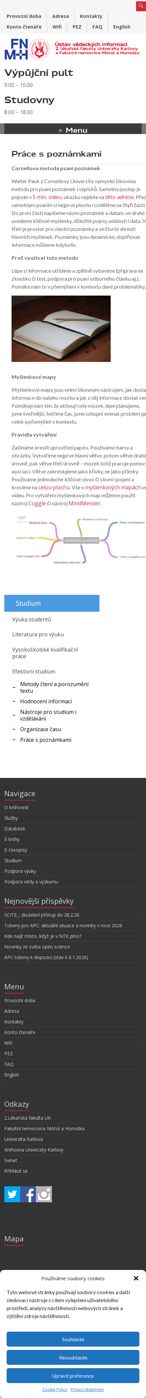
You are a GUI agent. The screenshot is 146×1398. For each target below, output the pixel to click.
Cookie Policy (54, 1389)
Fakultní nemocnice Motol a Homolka (44, 1128)
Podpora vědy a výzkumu (31, 881)
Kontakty (91, 16)
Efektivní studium (33, 671)
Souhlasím (73, 1339)
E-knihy (11, 839)
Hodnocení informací (46, 701)
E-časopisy (15, 850)
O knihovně (16, 807)
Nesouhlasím (73, 1358)
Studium (13, 860)
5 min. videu (47, 197)
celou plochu (54, 487)
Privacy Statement (87, 1389)
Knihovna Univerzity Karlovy (33, 1150)
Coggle (37, 503)
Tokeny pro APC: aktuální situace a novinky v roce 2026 (63, 925)
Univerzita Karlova (23, 1139)
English (121, 27)
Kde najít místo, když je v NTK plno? (42, 936)
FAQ (97, 27)
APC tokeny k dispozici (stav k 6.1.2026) (46, 957)
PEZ (77, 27)
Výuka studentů (31, 619)
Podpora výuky (20, 871)
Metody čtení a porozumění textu (54, 687)
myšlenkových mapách (113, 487)
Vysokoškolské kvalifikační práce (45, 653)
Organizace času (40, 729)
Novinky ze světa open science (37, 947)
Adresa (60, 16)
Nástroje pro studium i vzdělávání (48, 715)
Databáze (14, 828)
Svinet (10, 1160)
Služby (11, 818)
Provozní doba (24, 16)
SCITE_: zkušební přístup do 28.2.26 (41, 915)
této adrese (119, 197)
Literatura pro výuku (38, 634)
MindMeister (84, 503)
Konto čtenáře (24, 27)
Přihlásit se (16, 1171)
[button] (136, 1278)
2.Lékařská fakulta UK (27, 1118)
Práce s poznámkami (45, 739)
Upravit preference (73, 1376)
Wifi (57, 27)
